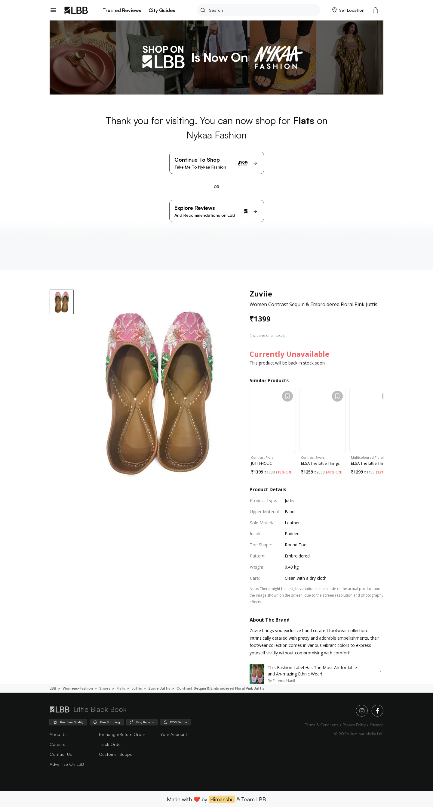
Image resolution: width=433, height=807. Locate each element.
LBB (53, 688)
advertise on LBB (67, 764)
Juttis (136, 688)
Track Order (110, 744)
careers (57, 744)
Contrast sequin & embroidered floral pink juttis (220, 688)
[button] (348, 10)
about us (59, 734)
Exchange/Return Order (122, 734)
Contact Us (61, 754)
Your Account (173, 734)
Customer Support (117, 754)
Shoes (104, 688)
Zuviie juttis (158, 688)
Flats (120, 688)
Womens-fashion (77, 688)
